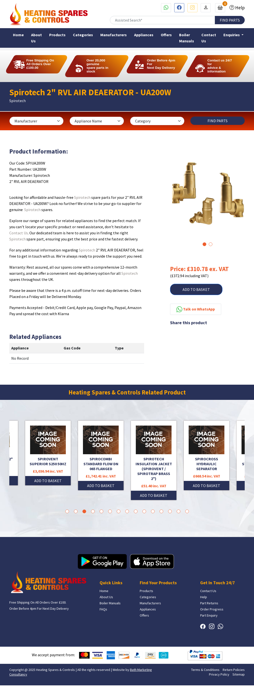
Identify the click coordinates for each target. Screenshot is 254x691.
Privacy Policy (219, 674)
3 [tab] (84, 511)
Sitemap (238, 674)
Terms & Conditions (205, 669)
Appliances (143, 34)
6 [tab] (110, 511)
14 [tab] (178, 511)
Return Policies (234, 669)
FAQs (103, 609)
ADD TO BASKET (196, 289)
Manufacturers (113, 34)
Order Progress (211, 609)
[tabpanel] (207, 193)
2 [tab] (210, 244)
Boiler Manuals (186, 37)
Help (239, 8)
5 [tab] (101, 511)
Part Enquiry (209, 615)
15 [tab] (187, 511)
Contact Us (208, 37)
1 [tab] (204, 244)
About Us (36, 37)
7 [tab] (118, 511)
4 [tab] (93, 511)
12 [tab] (161, 511)
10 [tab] (144, 511)
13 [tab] (170, 511)
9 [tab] (136, 511)
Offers (166, 34)
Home (18, 34)
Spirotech (82, 197)
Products (57, 34)
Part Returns (209, 603)
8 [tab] (127, 511)
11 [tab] (153, 511)
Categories (83, 34)
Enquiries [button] (232, 34)
